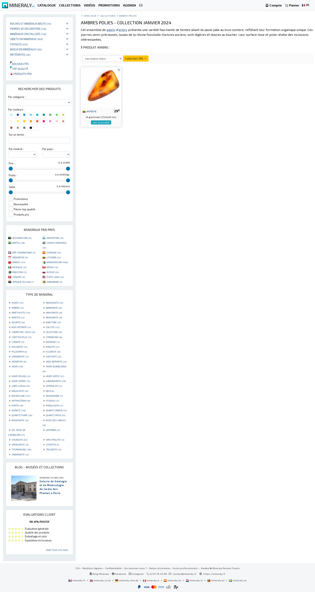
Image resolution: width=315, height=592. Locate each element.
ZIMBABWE (54, 281)
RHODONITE (20, 420)
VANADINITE (20, 454)
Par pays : (48, 149)
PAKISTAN (19, 272)
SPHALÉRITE (20, 444)
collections (107, 15)
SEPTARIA (53, 429)
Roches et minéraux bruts (30, 23)
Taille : (12, 187)
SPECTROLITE (55, 439)
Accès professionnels (185, 568)
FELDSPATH (19, 351)
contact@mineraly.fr (184, 573)
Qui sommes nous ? (135, 568)
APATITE (18, 317)
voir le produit (101, 122)
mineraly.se (238, 580)
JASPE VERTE (55, 376)
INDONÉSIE (20, 257)
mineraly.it (151, 580)
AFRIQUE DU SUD (23, 281)
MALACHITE (20, 390)
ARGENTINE (55, 237)
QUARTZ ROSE (55, 415)
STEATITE (52, 444)
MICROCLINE (21, 395)
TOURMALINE (21, 449)
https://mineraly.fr (214, 573)
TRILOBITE (53, 449)
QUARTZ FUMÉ (22, 415)
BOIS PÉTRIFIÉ (21, 327)
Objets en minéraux (26, 39)
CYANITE (18, 341)
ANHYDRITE (54, 312)
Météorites (20, 54)
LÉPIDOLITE (54, 385)
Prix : (12, 163)
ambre (89, 111)
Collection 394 (136, 58)
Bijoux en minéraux (26, 49)
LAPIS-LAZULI (21, 385)
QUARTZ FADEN (56, 410)
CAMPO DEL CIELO (23, 332)
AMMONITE (54, 307)
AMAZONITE (54, 302)
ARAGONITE (54, 317)
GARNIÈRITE (20, 356)
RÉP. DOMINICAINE (23, 252)
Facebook (119, 573)
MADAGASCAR (57, 262)
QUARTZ (19, 410)
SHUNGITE (19, 439)
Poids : (13, 175)
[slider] (11, 169)
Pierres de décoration (28, 28)
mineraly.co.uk (100, 580)
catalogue (90, 15)
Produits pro (21, 73)
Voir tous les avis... (58, 549)
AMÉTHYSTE (21, 312)
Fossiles (19, 44)
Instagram (136, 573)
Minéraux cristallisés (28, 34)
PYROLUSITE (54, 405)
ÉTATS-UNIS (55, 276)
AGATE (17, 302)
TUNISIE (18, 276)
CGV (77, 568)
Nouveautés (19, 64)
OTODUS (52, 400)
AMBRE (18, 307)
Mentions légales (92, 568)
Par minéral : (16, 149)
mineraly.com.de (127, 580)
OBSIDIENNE (54, 395)
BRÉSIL (18, 242)
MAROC (18, 262)
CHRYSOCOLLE (21, 337)
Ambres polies (128, 15)
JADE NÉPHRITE (56, 361)
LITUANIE (54, 257)
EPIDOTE (52, 346)
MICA (50, 390)
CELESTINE (54, 332)
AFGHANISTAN (21, 237)
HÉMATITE (19, 361)
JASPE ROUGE (21, 376)
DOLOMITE (19, 346)
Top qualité (19, 68)
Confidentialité (113, 568)
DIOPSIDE (53, 341)
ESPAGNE (54, 252)
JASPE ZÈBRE (21, 380)
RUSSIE (53, 272)
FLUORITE (53, 351)
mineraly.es (173, 580)
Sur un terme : (17, 134)
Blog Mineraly (99, 573)
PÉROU (52, 267)
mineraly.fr (77, 580)
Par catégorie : (16, 97)
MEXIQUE (19, 267)
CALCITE (53, 327)
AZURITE (18, 322)
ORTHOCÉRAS (21, 400)
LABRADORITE (56, 380)
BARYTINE (53, 322)
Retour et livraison (159, 568)
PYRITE (17, 405)
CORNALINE (54, 337)
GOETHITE (53, 356)
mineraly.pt (216, 580)
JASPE (17, 366)
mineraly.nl (194, 580)
